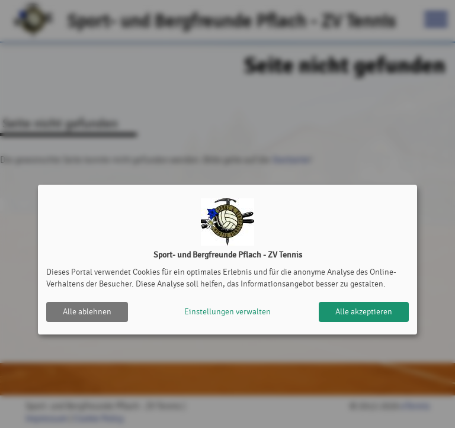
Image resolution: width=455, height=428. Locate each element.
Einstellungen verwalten (227, 311)
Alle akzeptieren (363, 311)
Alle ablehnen (87, 311)
